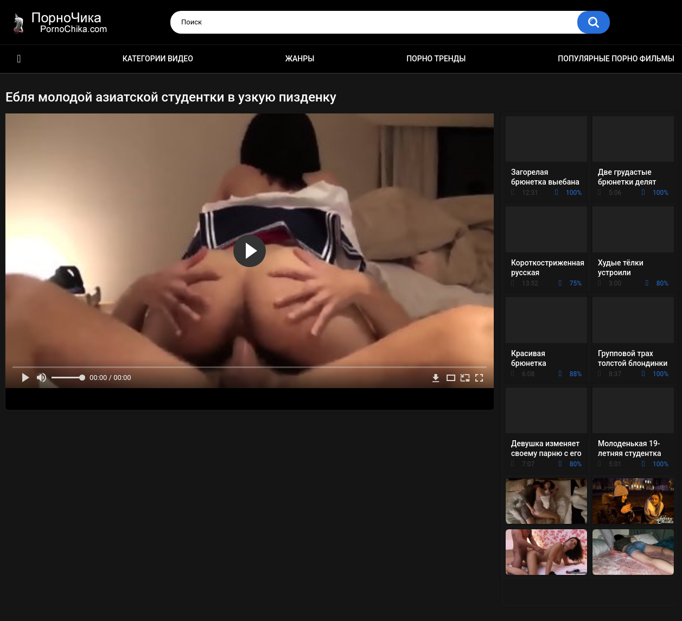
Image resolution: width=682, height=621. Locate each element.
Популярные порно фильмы (616, 58)
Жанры (300, 58)
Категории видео (158, 58)
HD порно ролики (19, 59)
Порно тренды (436, 58)
